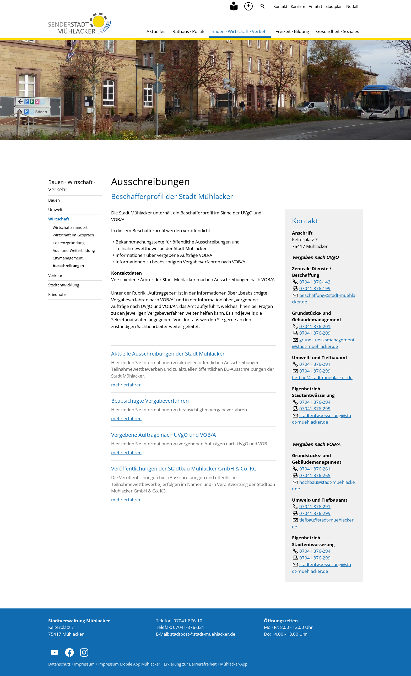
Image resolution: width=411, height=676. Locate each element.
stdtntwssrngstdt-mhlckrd (321, 418)
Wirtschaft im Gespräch (73, 234)
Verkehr (55, 275)
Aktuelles (156, 31)
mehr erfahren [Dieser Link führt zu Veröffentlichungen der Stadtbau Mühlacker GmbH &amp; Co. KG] (126, 500)
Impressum (84, 664)
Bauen (54, 200)
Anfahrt (315, 6)
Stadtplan (334, 6)
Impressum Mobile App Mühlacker (129, 664)
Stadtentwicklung (63, 284)
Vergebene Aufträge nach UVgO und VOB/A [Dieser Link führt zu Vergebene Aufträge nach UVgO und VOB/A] (163, 434)
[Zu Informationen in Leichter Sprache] (234, 6)
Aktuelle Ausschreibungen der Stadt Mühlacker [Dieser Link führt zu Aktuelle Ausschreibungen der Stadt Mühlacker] (168, 353)
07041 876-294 (315, 402)
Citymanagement (68, 258)
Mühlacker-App (233, 664)
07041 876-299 (315, 409)
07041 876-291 (315, 364)
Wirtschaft (58, 218)
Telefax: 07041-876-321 (180, 627)
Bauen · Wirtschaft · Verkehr (240, 31)
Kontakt (280, 6)
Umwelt (55, 209)
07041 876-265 (315, 475)
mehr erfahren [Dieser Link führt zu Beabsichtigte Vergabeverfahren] (126, 418)
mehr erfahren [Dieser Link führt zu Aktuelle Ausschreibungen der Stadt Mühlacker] (126, 385)
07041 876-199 (315, 288)
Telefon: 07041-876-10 (179, 621)
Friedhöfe (57, 294)
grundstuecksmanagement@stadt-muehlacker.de (323, 343)
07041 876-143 (315, 282)
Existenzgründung (69, 242)
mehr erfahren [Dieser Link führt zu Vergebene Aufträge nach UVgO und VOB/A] (126, 453)
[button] (54, 652)
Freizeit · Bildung (292, 31)
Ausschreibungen (68, 265)
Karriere (298, 6)
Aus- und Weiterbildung (74, 250)
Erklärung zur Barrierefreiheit (190, 664)
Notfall (352, 6)
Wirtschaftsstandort (70, 227)
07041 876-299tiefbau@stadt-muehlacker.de (322, 374)
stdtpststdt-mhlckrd (202, 634)
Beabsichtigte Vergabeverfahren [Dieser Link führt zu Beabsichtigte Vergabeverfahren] (150, 400)
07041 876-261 (315, 469)
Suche (262, 6)
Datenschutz (59, 664)
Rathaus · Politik (188, 31)
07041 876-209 (315, 333)
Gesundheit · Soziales (337, 31)
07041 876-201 (315, 326)
